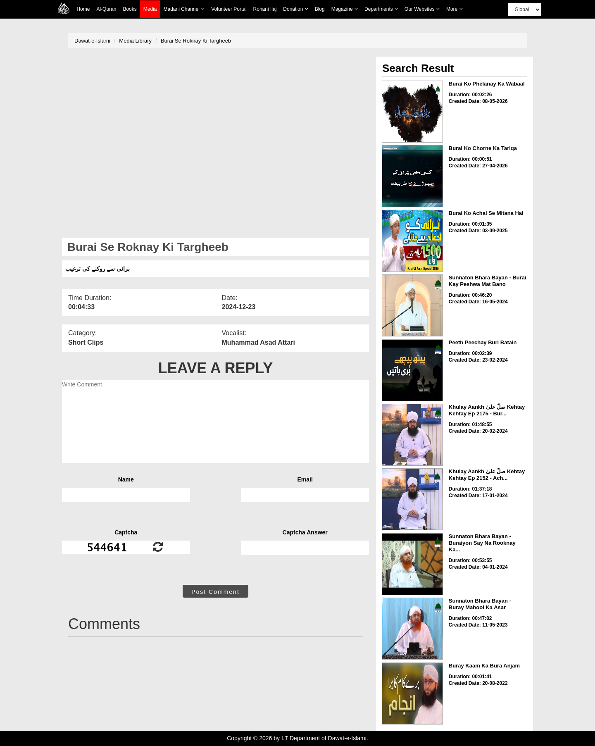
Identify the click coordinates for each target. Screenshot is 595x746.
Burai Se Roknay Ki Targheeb (196, 41)
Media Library (135, 41)
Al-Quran (106, 9)
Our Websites (422, 9)
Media (150, 9)
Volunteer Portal (228, 9)
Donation (295, 9)
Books (129, 9)
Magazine (344, 9)
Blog (320, 9)
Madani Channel (184, 9)
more (454, 9)
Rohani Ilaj (265, 9)
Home (83, 9)
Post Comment (215, 592)
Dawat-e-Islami (92, 41)
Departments (381, 9)
